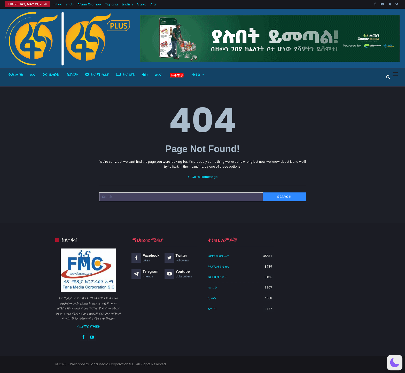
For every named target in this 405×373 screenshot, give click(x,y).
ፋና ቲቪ (125, 74)
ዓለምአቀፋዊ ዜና (218, 266)
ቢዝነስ (51, 74)
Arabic (141, 4)
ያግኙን (70, 4)
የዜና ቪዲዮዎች (217, 277)
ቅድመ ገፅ (15, 74)
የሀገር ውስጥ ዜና (218, 256)
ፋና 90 (212, 309)
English (127, 4)
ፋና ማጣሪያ (97, 74)
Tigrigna (111, 4)
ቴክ (144, 74)
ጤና (158, 74)
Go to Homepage (202, 177)
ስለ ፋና (58, 4)
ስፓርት (72, 74)
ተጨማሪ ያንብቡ (88, 326)
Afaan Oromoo (89, 4)
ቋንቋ (196, 74)
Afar (153, 4)
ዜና (32, 74)
